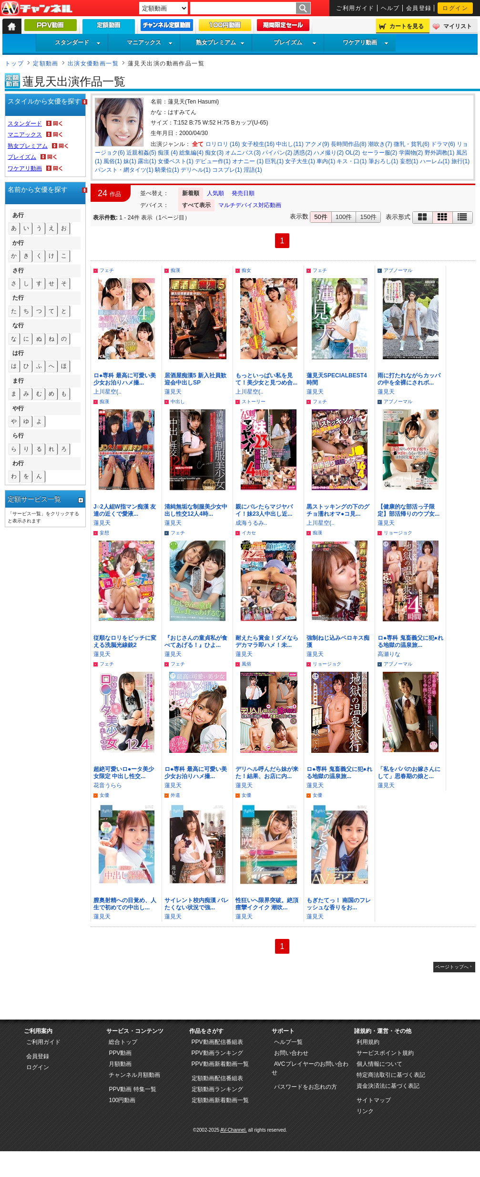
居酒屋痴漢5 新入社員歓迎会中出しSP (195, 379)
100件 (344, 216)
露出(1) (147, 161)
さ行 (18, 270)
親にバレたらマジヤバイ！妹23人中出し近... (264, 510)
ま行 (18, 380)
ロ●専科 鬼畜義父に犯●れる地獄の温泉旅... (410, 641)
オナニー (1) (248, 161)
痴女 (246, 270)
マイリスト (457, 26)
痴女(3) (214, 152)
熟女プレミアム (220, 42)
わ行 (18, 463)
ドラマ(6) (443, 144)
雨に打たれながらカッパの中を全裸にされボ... (409, 379)
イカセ (249, 532)
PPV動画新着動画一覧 (220, 1064)
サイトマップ (374, 1100)
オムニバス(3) (243, 152)
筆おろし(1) (383, 161)
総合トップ (123, 1042)
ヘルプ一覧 (288, 1042)
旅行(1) (460, 161)
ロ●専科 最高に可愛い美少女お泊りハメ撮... (124, 379)
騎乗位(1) (167, 170)
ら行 (18, 435)
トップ (14, 63)
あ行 (18, 215)
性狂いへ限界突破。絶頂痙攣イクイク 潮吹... (266, 904)
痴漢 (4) (168, 152)
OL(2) (352, 152)
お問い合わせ (291, 1053)
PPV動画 (120, 1053)
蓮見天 (173, 391)
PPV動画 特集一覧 (132, 1089)
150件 (368, 216)
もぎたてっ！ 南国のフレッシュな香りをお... (338, 904)
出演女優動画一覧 (93, 63)
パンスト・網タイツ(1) (124, 170)
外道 (175, 795)
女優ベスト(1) (176, 161)
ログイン (455, 8)
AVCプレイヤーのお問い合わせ (310, 1068)
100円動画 (122, 1100)
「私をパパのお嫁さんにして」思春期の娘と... (409, 773)
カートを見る (406, 26)
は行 (18, 353)
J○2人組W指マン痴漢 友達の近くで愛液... (124, 510)
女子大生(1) (300, 161)
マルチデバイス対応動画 (249, 205)
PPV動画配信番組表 (217, 1042)
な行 (18, 325)
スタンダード (78, 42)
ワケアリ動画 (365, 42)
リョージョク (398, 532)
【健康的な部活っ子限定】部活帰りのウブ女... (408, 510)
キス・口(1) (352, 161)
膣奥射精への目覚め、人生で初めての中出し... (124, 904)
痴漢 (175, 270)
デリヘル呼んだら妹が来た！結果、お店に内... (266, 773)
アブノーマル (398, 270)
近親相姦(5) (141, 152)
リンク (365, 1111)
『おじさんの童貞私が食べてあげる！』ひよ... (195, 641)
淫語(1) (253, 170)
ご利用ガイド (355, 8)
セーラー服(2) (380, 152)
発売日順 (243, 193)
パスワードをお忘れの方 (305, 1086)
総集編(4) (191, 152)
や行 (18, 408)
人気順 (215, 193)
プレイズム (295, 42)
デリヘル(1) (196, 170)
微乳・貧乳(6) (411, 144)
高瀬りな (389, 654)
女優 (104, 795)
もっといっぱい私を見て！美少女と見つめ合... (266, 379)
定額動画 (46, 63)
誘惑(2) (303, 152)
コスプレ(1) (227, 170)
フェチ (107, 270)
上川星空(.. (107, 391)
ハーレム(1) (435, 161)
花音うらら (107, 785)
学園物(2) (411, 152)
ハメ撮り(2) (329, 152)
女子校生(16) (258, 144)
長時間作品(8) (349, 144)
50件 (320, 216)
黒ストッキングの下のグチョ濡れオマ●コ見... (337, 510)
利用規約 (368, 1042)
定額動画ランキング (217, 1089)
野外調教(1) (440, 152)
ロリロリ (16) (222, 144)
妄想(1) (409, 161)
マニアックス (150, 42)
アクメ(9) (317, 144)
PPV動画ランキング (217, 1053)
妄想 (104, 532)
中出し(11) (289, 144)
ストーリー (254, 401)
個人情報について (379, 1064)
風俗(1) (112, 161)
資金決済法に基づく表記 (388, 1086)
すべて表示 (196, 205)
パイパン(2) (277, 152)
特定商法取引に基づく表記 (391, 1075)
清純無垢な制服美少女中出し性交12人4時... (195, 510)
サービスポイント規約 (385, 1053)
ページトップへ (452, 966)
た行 (18, 297)
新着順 (190, 193)
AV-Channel (36, 8)
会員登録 (419, 8)
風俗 (246, 664)
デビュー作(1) (213, 161)
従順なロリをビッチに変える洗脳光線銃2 (124, 641)
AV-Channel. (233, 1130)
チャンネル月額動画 (134, 1075)
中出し (178, 401)
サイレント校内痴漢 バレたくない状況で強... (196, 904)
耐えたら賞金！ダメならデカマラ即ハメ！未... (266, 641)
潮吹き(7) (380, 144)
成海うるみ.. (251, 523)
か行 (18, 243)
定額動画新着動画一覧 (220, 1100)
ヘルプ (390, 8)
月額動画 (120, 1064)
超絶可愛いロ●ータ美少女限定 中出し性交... (123, 773)
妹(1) (129, 161)
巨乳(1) (274, 161)
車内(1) (326, 161)
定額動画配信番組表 (217, 1078)
